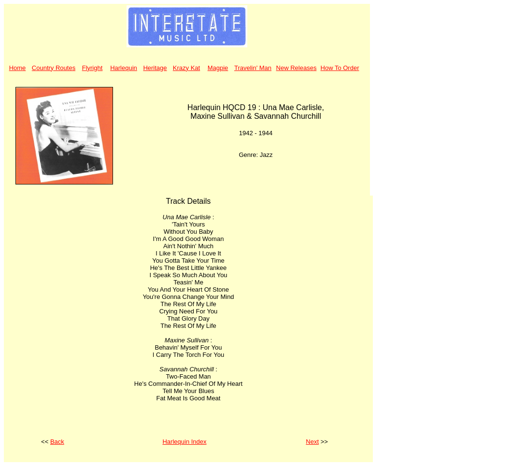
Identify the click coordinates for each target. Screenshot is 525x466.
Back (57, 441)
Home (17, 67)
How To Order (340, 67)
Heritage (155, 67)
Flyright (92, 67)
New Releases (296, 67)
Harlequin (123, 67)
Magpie (218, 67)
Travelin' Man (252, 67)
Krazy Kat (186, 67)
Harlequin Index (184, 441)
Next (312, 441)
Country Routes (53, 67)
